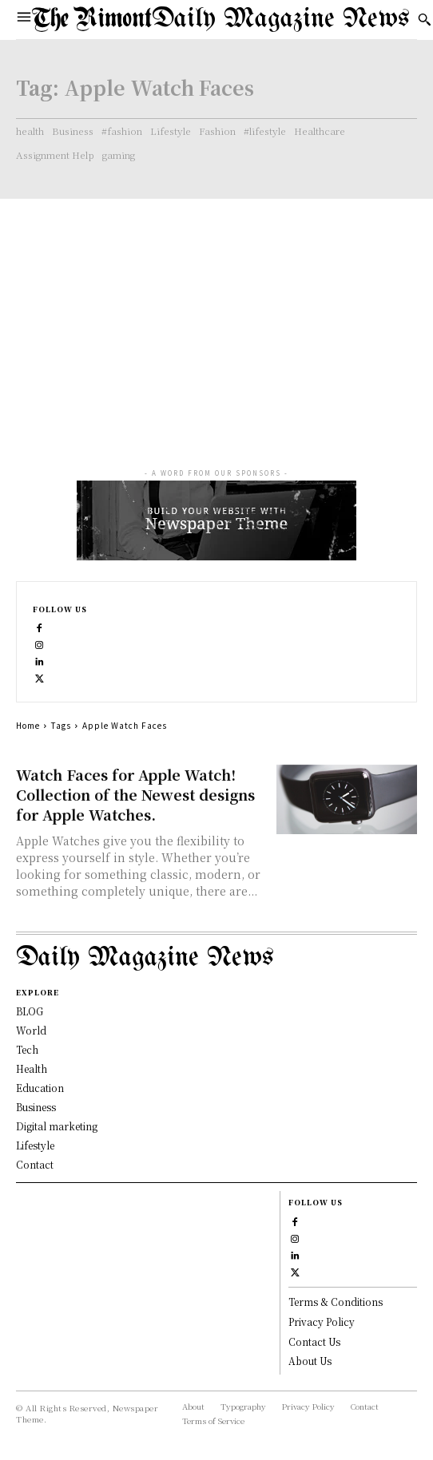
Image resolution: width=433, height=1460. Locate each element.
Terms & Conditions (335, 1301)
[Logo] (221, 19)
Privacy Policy (321, 1321)
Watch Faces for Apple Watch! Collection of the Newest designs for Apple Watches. (135, 794)
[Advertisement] (216, 318)
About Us (310, 1360)
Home (28, 725)
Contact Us (314, 1341)
